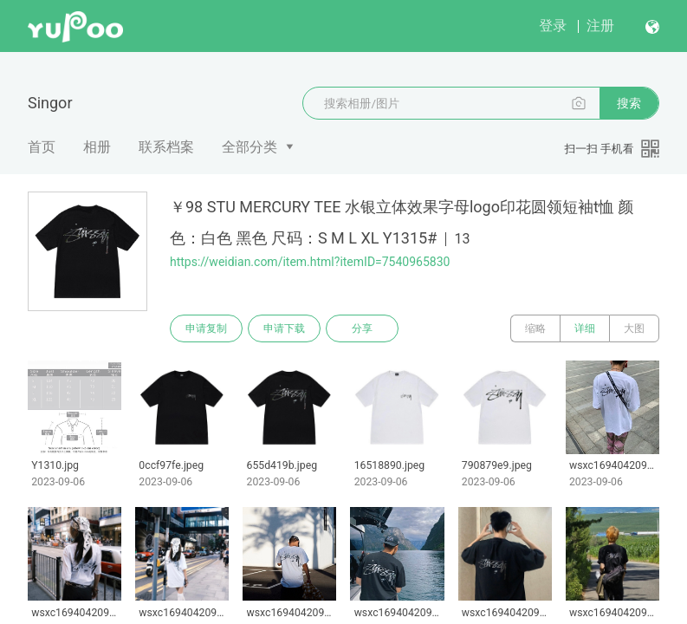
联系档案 (166, 147)
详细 (584, 328)
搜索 (629, 103)
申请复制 (206, 328)
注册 (600, 25)
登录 (553, 25)
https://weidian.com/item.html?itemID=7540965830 (310, 262)
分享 (362, 328)
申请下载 (284, 328)
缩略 (535, 328)
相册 (97, 147)
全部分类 (249, 147)
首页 (41, 147)
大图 (634, 328)
